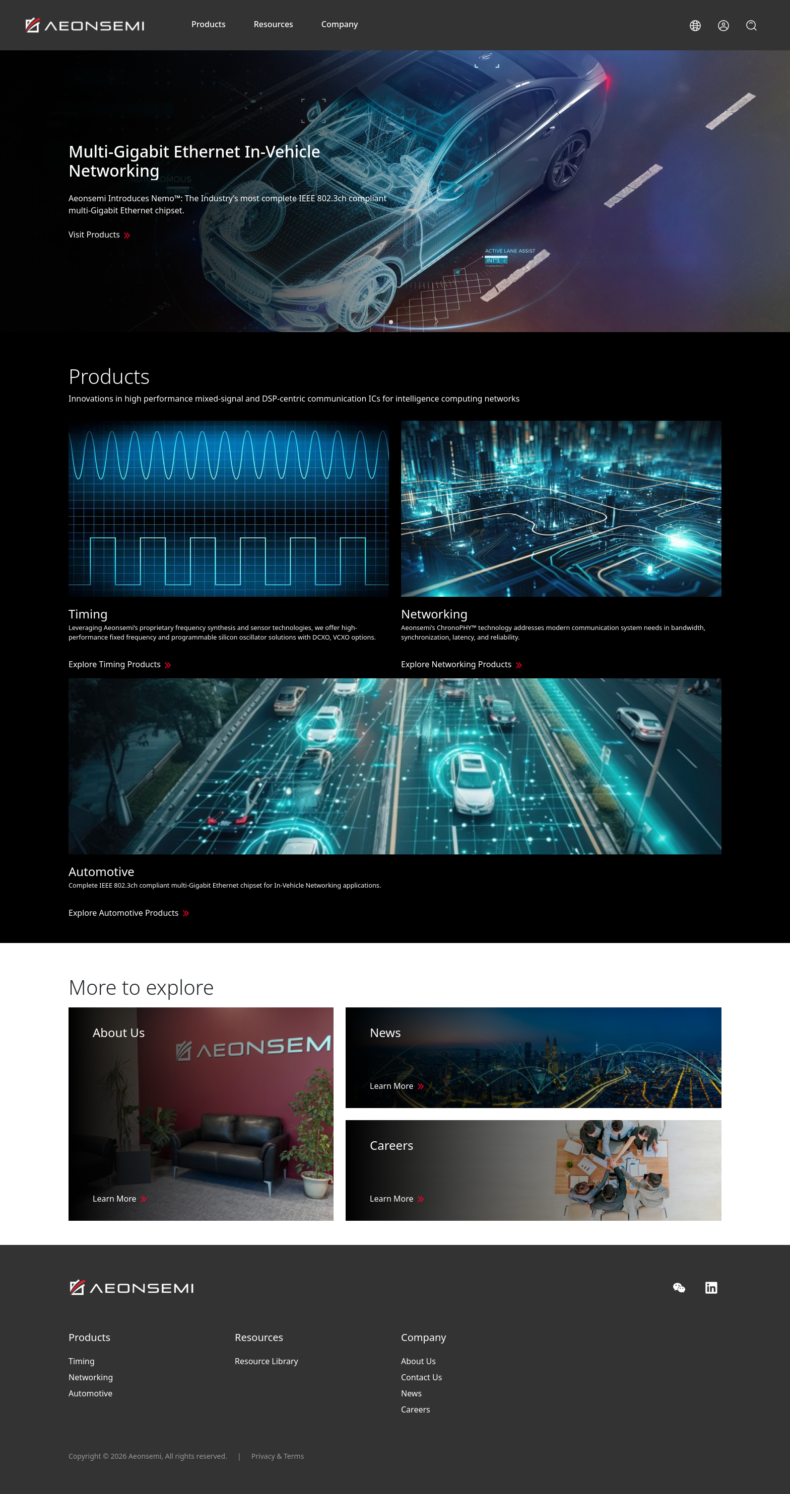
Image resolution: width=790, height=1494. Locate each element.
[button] (695, 26)
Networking (91, 1377)
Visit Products (94, 234)
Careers (415, 1409)
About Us (418, 1361)
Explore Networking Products (456, 664)
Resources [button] (273, 24)
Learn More (115, 1198)
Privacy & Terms (277, 1456)
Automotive (90, 1393)
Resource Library (266, 1361)
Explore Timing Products (115, 664)
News (411, 1393)
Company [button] (339, 24)
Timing (82, 1361)
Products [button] (208, 24)
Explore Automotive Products (123, 912)
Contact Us (421, 1377)
